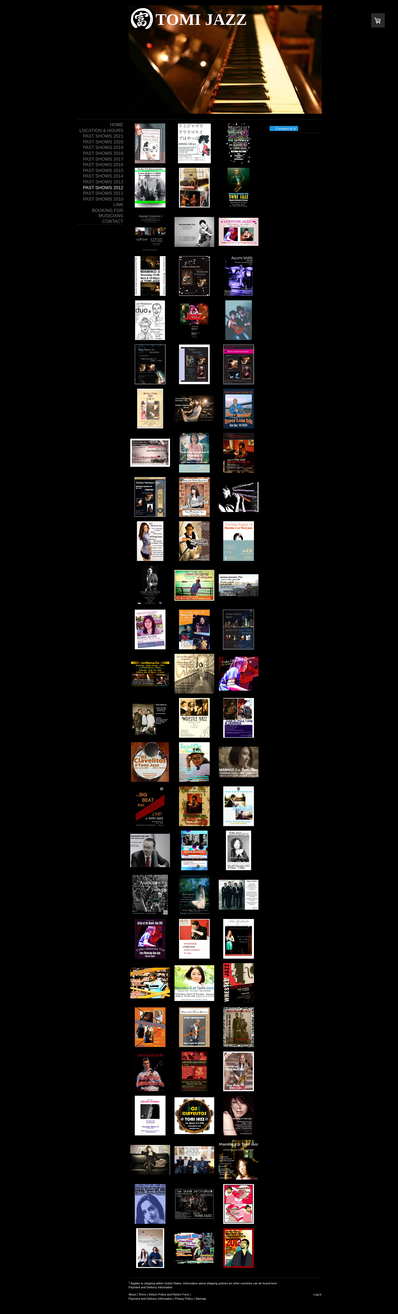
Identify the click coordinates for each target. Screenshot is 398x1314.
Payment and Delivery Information (151, 1287)
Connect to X (283, 129)
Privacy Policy (184, 1298)
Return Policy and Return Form (169, 1294)
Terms (142, 1294)
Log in (318, 1294)
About (132, 1294)
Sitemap (200, 1298)
